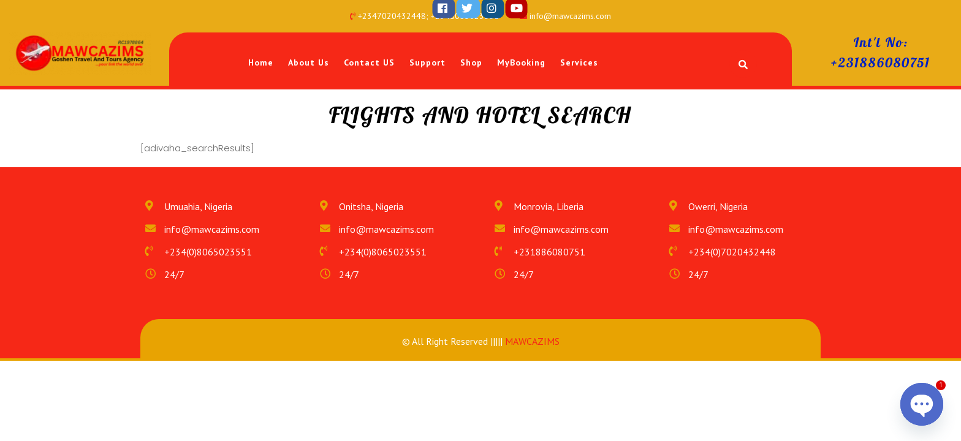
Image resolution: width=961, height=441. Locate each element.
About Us (308, 62)
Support (427, 62)
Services (579, 62)
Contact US (369, 62)
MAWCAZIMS (531, 341)
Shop (471, 62)
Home (260, 62)
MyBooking (521, 62)
